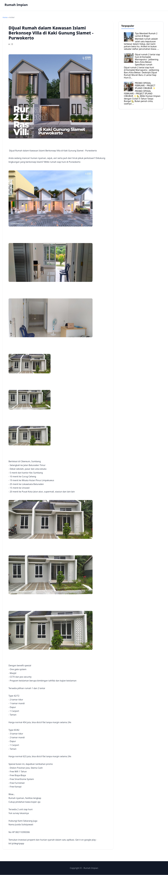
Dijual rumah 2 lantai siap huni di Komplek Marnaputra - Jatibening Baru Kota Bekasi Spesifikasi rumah (147, 59)
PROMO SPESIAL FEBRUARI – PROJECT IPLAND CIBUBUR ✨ (145, 85)
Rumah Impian (16, 4)
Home (5, 17)
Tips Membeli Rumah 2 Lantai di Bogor (146, 34)
